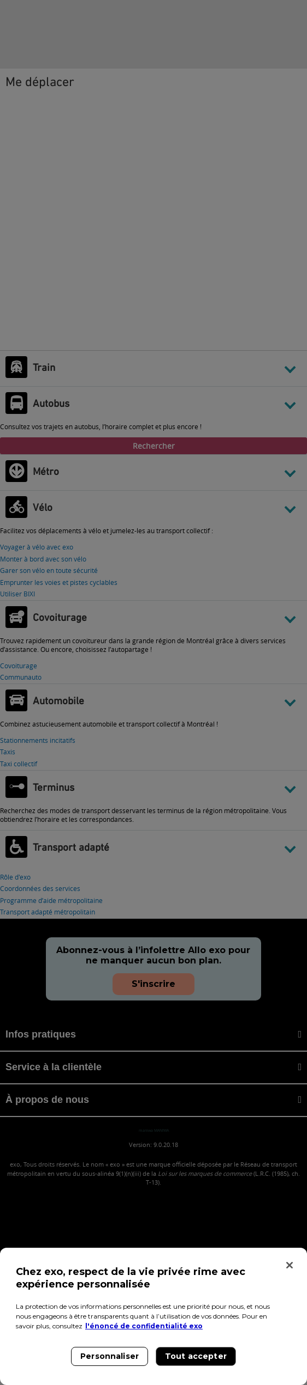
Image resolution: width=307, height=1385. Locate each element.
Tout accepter (196, 1356)
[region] (153, 1316)
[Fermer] (290, 1265)
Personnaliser (109, 1356)
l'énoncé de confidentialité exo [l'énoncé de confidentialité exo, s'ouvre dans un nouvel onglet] (144, 1326)
